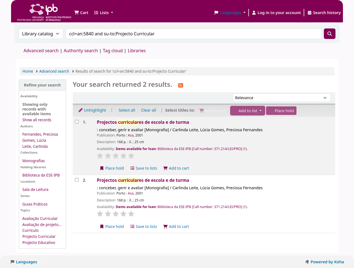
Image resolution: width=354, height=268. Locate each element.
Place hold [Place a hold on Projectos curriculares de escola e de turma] (111, 168)
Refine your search (42, 85)
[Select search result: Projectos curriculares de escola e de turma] (77, 122)
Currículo (30, 230)
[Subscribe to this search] (180, 85)
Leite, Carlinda (35, 146)
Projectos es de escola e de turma (143, 122)
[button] (81, 12)
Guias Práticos (35, 204)
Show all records (36, 119)
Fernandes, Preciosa (40, 134)
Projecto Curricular (39, 236)
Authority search (81, 51)
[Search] (329, 33)
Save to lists (143, 168)
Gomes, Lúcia (34, 140)
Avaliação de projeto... (41, 224)
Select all (127, 110)
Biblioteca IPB (30, 8)
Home (27, 71)
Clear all (148, 110)
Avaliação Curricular (40, 218)
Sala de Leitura (35, 189)
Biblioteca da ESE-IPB (41, 175)
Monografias (33, 160)
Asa (131, 135)
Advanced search (41, 51)
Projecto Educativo (38, 242)
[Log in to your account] (276, 12)
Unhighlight (92, 110)
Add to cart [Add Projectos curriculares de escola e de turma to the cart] (176, 168)
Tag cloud (113, 51)
